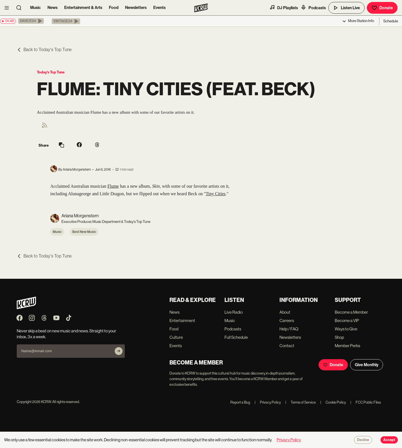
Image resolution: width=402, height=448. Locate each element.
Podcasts (313, 7)
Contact (286, 345)
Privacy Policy (268, 402)
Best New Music (84, 232)
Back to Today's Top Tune (44, 49)
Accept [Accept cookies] (389, 440)
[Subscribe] (119, 351)
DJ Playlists (283, 7)
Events (159, 7)
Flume (113, 186)
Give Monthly (366, 364)
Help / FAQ (288, 329)
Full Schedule (236, 337)
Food (113, 7)
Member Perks (347, 345)
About (284, 312)
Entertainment (182, 320)
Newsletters (136, 7)
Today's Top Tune (50, 72)
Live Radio (233, 312)
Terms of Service (300, 402)
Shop (339, 337)
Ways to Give (346, 329)
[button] (31, 21)
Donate (382, 8)
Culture (176, 337)
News (52, 7)
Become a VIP (347, 320)
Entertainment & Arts (83, 7)
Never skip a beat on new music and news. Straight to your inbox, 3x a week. (66, 333)
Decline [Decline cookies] (363, 440)
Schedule (390, 21)
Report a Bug (240, 402)
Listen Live (346, 8)
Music (35, 7)
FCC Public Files (365, 402)
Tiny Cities (216, 193)
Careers (286, 320)
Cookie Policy (333, 402)
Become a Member (351, 312)
